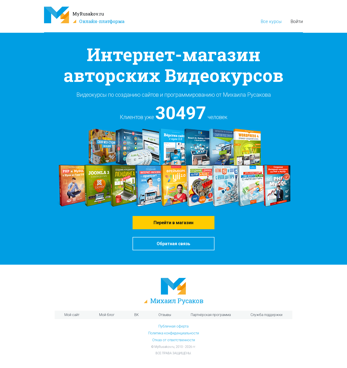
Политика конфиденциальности (173, 333)
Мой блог (107, 315)
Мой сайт (71, 315)
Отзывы (164, 315)
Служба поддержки (266, 315)
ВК (136, 315)
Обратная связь (173, 243)
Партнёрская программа (211, 315)
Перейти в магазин (173, 222)
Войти (297, 21)
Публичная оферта (173, 326)
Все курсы (271, 21)
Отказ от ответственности (173, 340)
